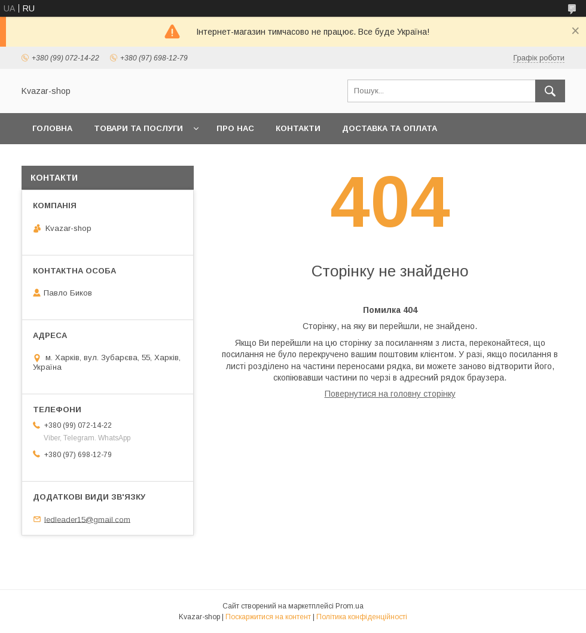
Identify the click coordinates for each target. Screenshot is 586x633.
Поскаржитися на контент (268, 617)
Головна (52, 128)
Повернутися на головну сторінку (390, 393)
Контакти (298, 128)
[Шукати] (550, 91)
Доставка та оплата (389, 128)
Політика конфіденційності (361, 617)
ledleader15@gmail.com (87, 519)
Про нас (235, 128)
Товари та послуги (138, 128)
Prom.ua (349, 606)
